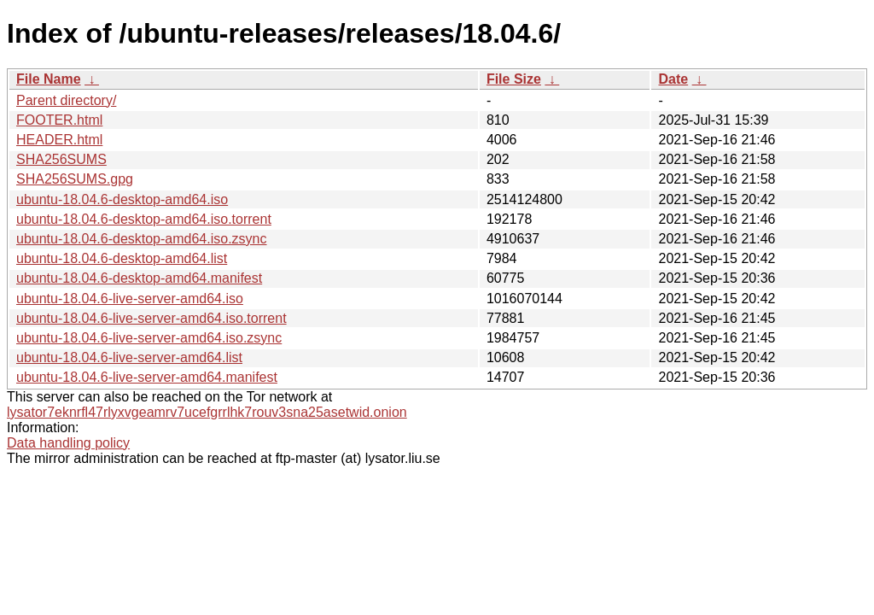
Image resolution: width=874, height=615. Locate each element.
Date (673, 79)
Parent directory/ (66, 100)
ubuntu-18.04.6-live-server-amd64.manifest (146, 377)
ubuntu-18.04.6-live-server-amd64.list (129, 357)
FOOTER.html (59, 120)
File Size (514, 79)
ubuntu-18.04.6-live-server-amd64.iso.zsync (149, 338)
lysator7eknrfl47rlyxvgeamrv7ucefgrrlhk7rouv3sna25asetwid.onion (207, 412)
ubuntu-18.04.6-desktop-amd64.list (121, 258)
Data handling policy (68, 443)
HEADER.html (59, 139)
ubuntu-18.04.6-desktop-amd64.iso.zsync (141, 238)
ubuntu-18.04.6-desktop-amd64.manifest (139, 278)
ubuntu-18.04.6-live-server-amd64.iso (129, 298)
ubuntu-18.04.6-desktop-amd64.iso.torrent (143, 219)
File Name (48, 79)
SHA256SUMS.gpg (74, 179)
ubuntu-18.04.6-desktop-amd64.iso (122, 199)
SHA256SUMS (61, 159)
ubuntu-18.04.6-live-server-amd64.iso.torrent (151, 318)
